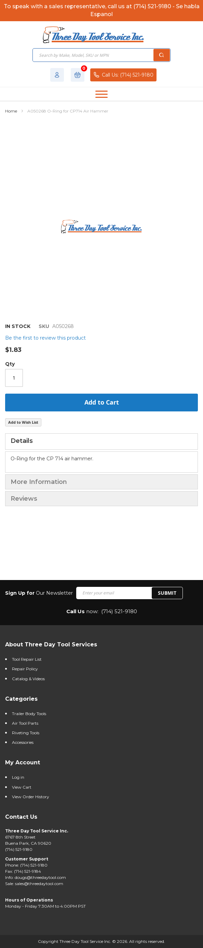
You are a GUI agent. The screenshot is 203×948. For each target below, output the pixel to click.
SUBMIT (167, 593)
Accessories (22, 742)
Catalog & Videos (28, 678)
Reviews (24, 498)
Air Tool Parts (25, 723)
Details (22, 441)
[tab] (101, 441)
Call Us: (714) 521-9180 (123, 74)
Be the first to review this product (45, 338)
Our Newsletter (39, 593)
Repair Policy (25, 668)
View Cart (21, 787)
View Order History (30, 796)
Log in (18, 777)
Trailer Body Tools (29, 713)
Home (11, 111)
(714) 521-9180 (119, 611)
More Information (39, 482)
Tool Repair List (27, 659)
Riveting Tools (25, 732)
